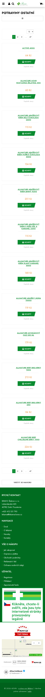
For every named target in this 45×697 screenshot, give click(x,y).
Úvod (6, 526)
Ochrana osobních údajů (14, 565)
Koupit (26, 61)
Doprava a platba (11, 553)
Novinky (7, 534)
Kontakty (7, 538)
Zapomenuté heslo (11, 585)
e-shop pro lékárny (25, 688)
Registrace (8, 577)
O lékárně (8, 530)
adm (29, 691)
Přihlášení (8, 581)
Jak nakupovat (9, 550)
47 (30, 37)
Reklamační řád (10, 561)
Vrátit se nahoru (22, 482)
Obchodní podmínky (12, 557)
